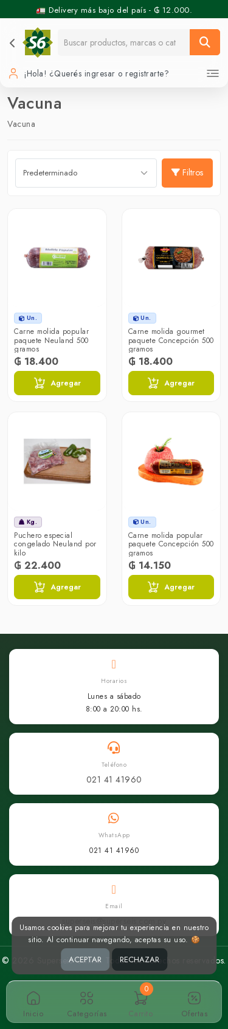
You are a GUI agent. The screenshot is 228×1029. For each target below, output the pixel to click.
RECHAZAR (139, 959)
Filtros (187, 172)
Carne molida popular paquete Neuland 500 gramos (51, 340)
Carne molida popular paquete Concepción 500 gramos (171, 544)
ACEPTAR (85, 959)
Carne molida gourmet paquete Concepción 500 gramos (171, 340)
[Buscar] (205, 42)
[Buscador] (124, 42)
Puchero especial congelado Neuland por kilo (55, 544)
